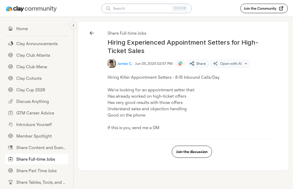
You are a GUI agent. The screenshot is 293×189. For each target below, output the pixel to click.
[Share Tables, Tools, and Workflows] (36, 182)
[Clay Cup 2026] (36, 90)
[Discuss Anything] (36, 101)
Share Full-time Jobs (127, 33)
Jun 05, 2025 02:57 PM (154, 63)
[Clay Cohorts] (36, 78)
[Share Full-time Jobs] (36, 159)
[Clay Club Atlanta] (36, 55)
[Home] (36, 28)
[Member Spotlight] (36, 136)
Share (197, 63)
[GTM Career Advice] (36, 113)
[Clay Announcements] (36, 43)
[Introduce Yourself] (36, 124)
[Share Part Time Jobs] (36, 170)
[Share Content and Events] (36, 147)
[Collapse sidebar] (73, 25)
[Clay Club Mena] (36, 66)
